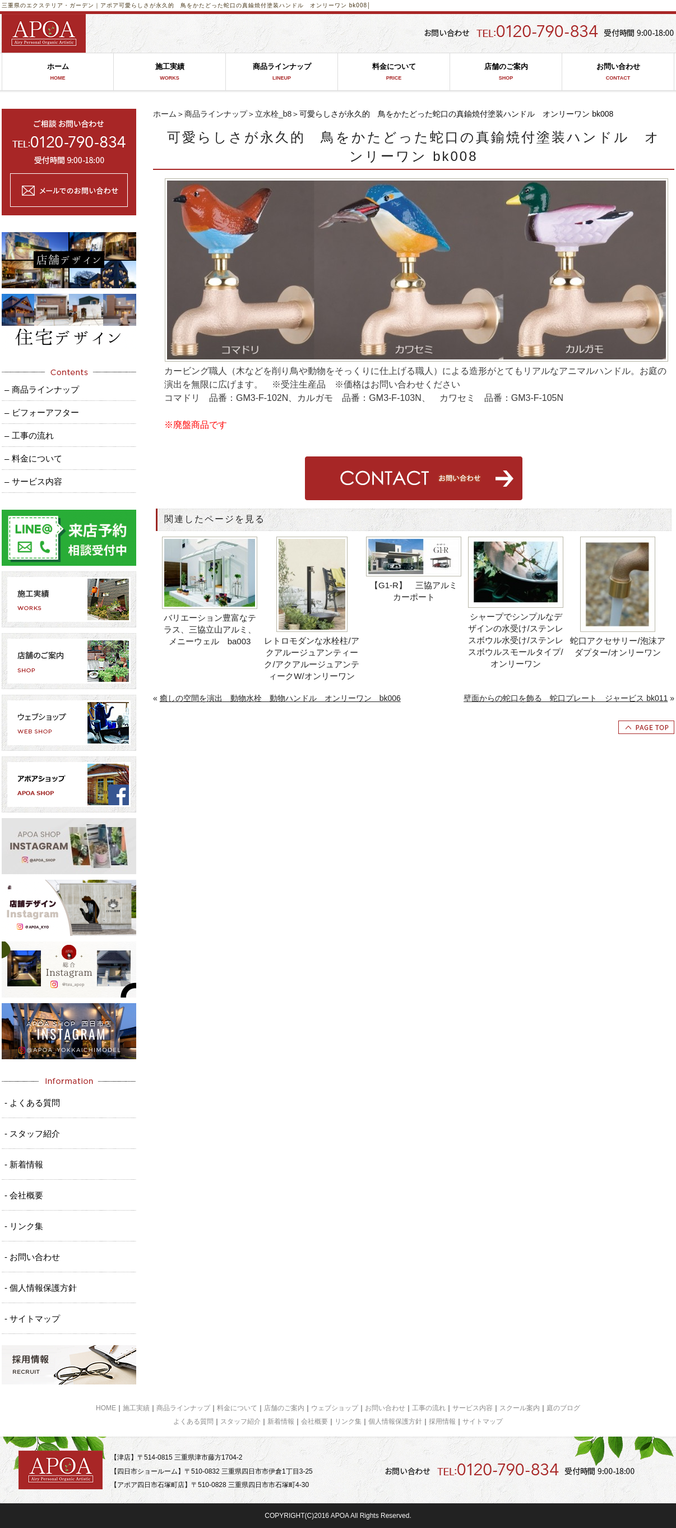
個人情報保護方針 (395, 1421)
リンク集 (348, 1421)
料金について (394, 72)
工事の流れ (429, 1408)
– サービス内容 (33, 481)
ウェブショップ (334, 1408)
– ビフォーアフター (41, 412)
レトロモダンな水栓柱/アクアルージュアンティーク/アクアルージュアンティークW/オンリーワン (311, 658)
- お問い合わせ (32, 1257)
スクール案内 (519, 1408)
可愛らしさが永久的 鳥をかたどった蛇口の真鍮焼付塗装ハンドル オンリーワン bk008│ (245, 5)
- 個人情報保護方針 (40, 1287)
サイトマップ (482, 1421)
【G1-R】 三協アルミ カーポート (416, 591)
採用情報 (442, 1421)
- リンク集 (23, 1226)
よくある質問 (193, 1421)
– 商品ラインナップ (41, 389)
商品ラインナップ (281, 72)
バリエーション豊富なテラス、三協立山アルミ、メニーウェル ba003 (210, 629)
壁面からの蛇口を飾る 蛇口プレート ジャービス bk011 (566, 698)
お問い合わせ (618, 72)
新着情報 (280, 1421)
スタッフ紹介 (240, 1421)
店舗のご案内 (506, 72)
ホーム (57, 72)
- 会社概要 (23, 1195)
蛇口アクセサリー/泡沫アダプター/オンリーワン (617, 646)
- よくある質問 (32, 1102)
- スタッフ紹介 (32, 1133)
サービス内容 (472, 1408)
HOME (106, 1408)
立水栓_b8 (273, 113)
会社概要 (314, 1421)
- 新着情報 (23, 1164)
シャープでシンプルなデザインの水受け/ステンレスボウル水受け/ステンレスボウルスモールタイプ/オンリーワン (515, 640)
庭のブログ (563, 1408)
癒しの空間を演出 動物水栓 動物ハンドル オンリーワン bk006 (280, 698)
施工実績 (169, 72)
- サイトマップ (32, 1318)
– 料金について (33, 458)
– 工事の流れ (29, 435)
